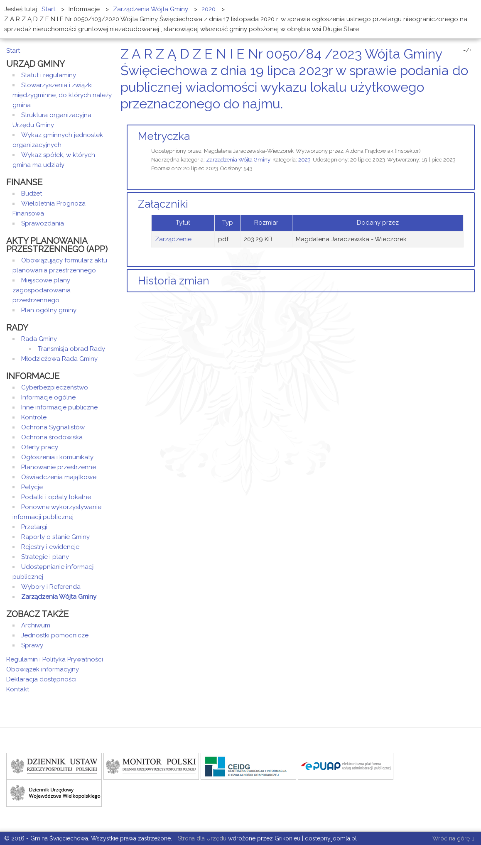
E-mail (472, 119)
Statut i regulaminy (48, 75)
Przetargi (34, 527)
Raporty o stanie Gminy (55, 537)
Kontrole (34, 417)
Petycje (32, 487)
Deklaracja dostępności (41, 679)
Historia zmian (173, 280)
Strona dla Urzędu (201, 838)
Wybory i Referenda (51, 586)
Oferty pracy (39, 447)
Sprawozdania (42, 223)
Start (13, 50)
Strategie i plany (45, 557)
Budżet (31, 193)
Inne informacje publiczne (59, 407)
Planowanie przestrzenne (58, 467)
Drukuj (462, 119)
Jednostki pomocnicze (54, 635)
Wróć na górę (453, 839)
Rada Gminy (39, 339)
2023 (304, 160)
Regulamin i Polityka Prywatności (54, 659)
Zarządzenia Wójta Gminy (238, 160)
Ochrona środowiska (52, 437)
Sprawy (32, 645)
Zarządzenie (173, 239)
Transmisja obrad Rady (71, 349)
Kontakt (17, 689)
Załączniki (163, 204)
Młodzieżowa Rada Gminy (59, 358)
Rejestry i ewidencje (50, 547)
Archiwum (35, 625)
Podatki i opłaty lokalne (56, 497)
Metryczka (164, 136)
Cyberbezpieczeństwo (54, 387)
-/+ (467, 50)
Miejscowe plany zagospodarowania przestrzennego (41, 290)
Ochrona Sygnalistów (53, 427)
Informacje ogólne (48, 397)
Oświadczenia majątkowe (58, 477)
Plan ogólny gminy (48, 310)
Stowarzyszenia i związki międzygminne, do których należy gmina (62, 95)
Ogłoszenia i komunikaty (57, 457)
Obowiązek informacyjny (42, 669)
